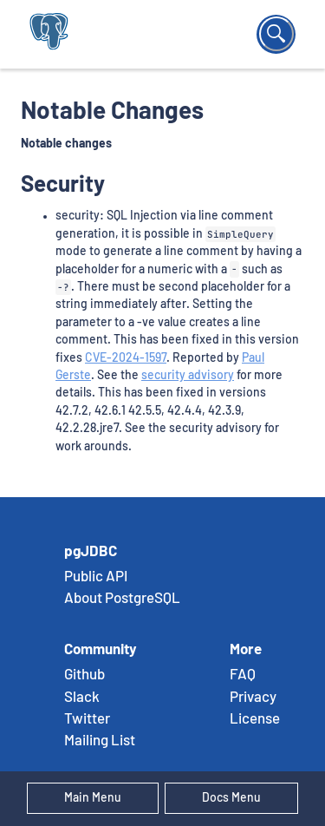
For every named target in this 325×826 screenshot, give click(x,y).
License (255, 719)
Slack (82, 698)
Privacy (253, 698)
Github (84, 675)
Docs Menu (231, 798)
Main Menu (92, 798)
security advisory (187, 376)
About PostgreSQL (122, 599)
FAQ (243, 675)
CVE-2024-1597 (125, 358)
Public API (95, 577)
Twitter (87, 719)
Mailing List (99, 741)
